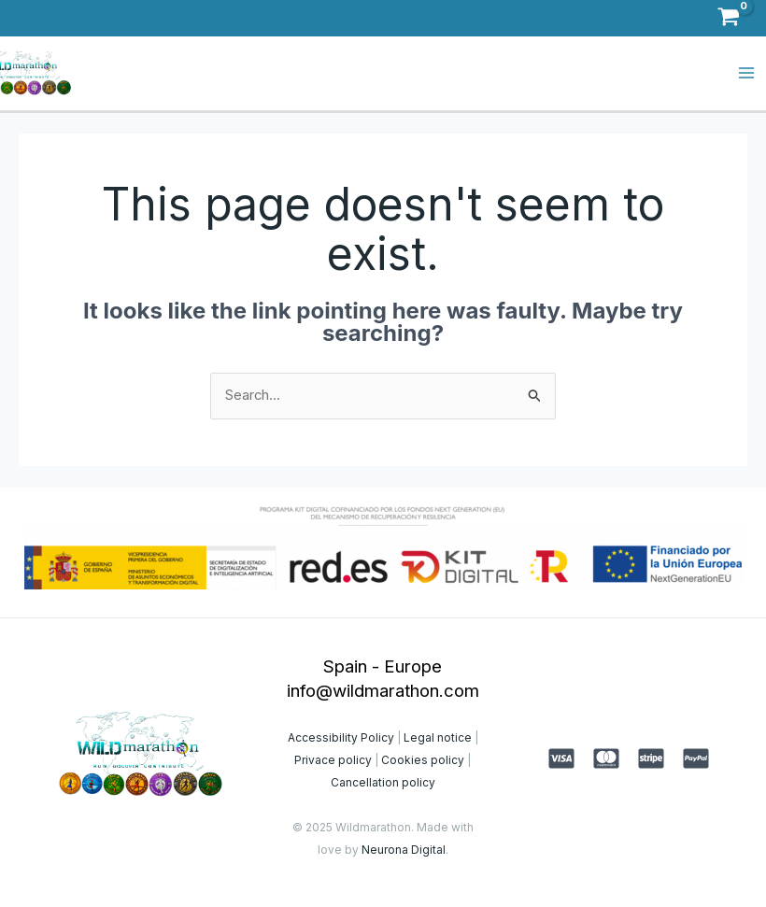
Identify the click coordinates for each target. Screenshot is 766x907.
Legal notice (436, 737)
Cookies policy (422, 759)
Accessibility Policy (341, 737)
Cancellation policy (383, 781)
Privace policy (333, 759)
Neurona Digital (404, 849)
